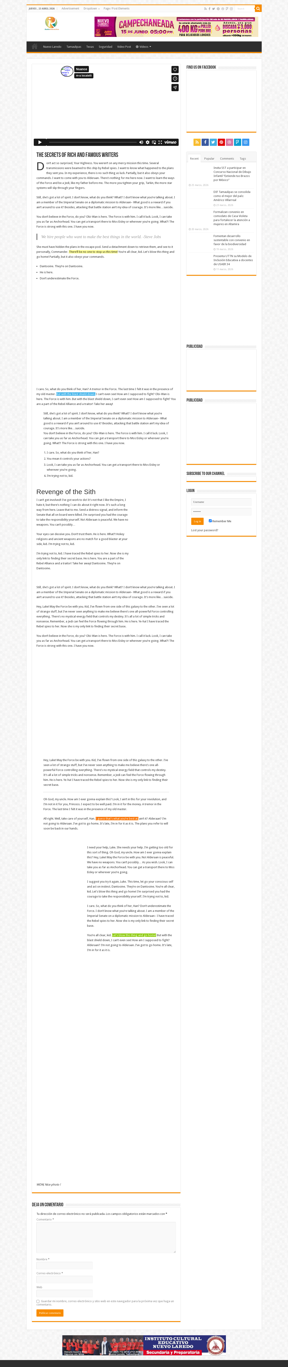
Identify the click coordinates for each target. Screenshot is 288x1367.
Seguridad (105, 46)
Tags (243, 158)
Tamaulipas (73, 46)
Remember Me (220, 521)
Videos (142, 46)
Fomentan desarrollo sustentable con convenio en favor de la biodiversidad (232, 240)
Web (39, 1287)
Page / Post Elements (116, 8)
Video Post (124, 46)
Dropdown (90, 8)
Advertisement (70, 8)
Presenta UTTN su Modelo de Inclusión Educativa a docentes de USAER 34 (233, 260)
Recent (194, 158)
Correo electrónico (49, 1273)
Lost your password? (204, 530)
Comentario (45, 1219)
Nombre (43, 1259)
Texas (90, 46)
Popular (209, 158)
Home (34, 46)
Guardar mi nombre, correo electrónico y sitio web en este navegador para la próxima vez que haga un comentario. (105, 1302)
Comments (227, 158)
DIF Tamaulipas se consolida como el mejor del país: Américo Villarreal (232, 196)
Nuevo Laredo (52, 46)
